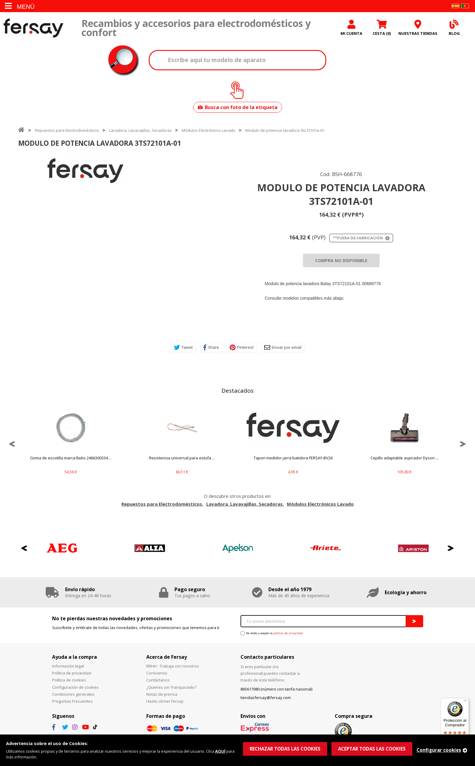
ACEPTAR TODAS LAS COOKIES (372, 749)
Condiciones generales (73, 694)
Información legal (68, 666)
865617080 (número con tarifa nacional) (276, 689)
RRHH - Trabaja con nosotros (172, 666)
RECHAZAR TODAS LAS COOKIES (285, 749)
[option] (85, 170)
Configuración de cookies (75, 687)
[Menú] (465, 701)
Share (211, 348)
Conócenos (156, 673)
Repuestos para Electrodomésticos (67, 130)
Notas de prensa (161, 694)
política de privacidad (288, 633)
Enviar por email (282, 348)
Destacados (237, 391)
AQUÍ (220, 751)
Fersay (33, 28)
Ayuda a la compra (74, 657)
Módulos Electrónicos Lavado (208, 130)
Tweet (183, 348)
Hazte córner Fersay (165, 701)
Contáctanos (158, 680)
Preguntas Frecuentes (72, 701)
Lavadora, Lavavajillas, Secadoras (140, 130)
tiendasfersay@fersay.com (266, 697)
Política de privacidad (71, 673)
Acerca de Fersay (166, 657)
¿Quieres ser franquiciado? (171, 687)
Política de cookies (69, 680)
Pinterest (242, 348)
